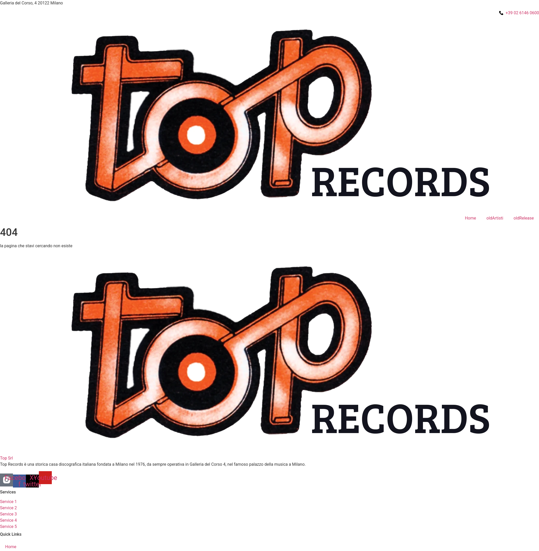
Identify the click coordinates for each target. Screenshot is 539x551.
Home (470, 218)
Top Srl (6, 458)
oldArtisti (494, 218)
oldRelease (524, 218)
